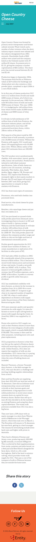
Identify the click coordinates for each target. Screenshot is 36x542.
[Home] (18, 2)
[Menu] (31, 2)
